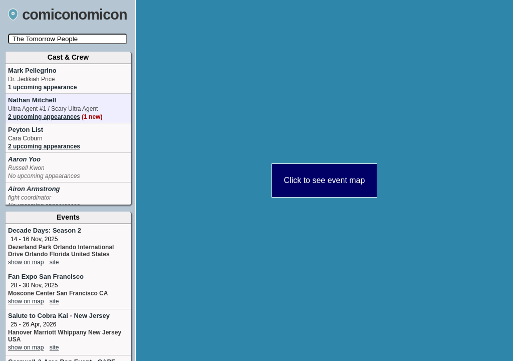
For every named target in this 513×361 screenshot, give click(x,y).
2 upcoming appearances (55, 116)
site (54, 262)
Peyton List (25, 129)
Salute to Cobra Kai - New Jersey (59, 315)
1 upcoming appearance (42, 87)
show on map (26, 262)
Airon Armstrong (34, 189)
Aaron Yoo (24, 159)
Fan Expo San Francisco (46, 276)
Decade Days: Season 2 (44, 230)
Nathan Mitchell (32, 100)
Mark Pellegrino (32, 70)
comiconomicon (67, 15)
